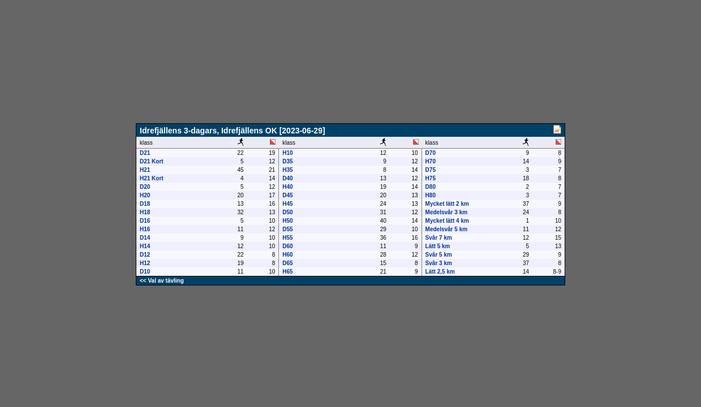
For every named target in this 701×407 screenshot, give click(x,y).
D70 (430, 153)
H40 (287, 187)
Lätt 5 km (437, 246)
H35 (287, 170)
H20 (145, 195)
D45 (287, 195)
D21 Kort (152, 161)
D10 (145, 272)
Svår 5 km (438, 255)
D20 (145, 187)
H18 (145, 212)
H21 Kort (152, 178)
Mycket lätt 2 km (447, 204)
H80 (430, 195)
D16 (145, 221)
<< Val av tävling (162, 281)
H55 (287, 238)
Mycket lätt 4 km (447, 221)
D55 (287, 229)
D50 (287, 212)
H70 (430, 161)
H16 (145, 229)
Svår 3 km (438, 263)
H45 (287, 204)
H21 (145, 170)
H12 (145, 263)
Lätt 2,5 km (440, 272)
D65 (287, 263)
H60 (287, 255)
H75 (430, 178)
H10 (287, 153)
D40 (287, 178)
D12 (145, 255)
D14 (145, 238)
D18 (145, 204)
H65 (287, 272)
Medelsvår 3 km (446, 212)
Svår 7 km (438, 238)
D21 (145, 153)
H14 (145, 246)
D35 (287, 161)
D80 (430, 187)
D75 (430, 170)
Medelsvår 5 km (446, 229)
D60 (287, 246)
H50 (287, 221)
